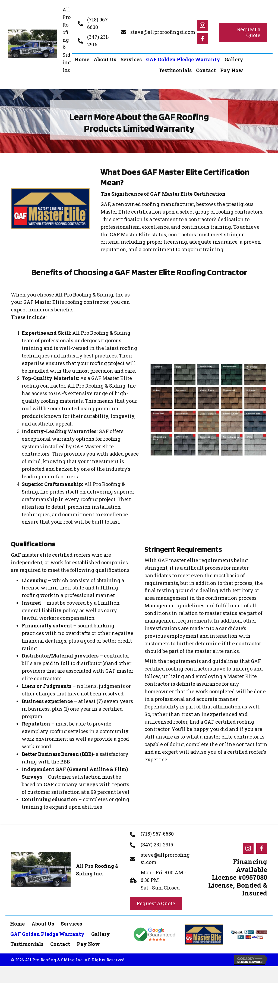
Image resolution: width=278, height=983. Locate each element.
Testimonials (26, 944)
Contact (60, 944)
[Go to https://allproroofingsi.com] (39, 44)
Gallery (100, 934)
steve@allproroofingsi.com (162, 32)
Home (17, 923)
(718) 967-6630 (157, 833)
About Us (42, 923)
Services (71, 923)
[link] (81, 59)
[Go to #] (202, 25)
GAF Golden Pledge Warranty (47, 934)
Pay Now (88, 944)
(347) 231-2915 (157, 844)
